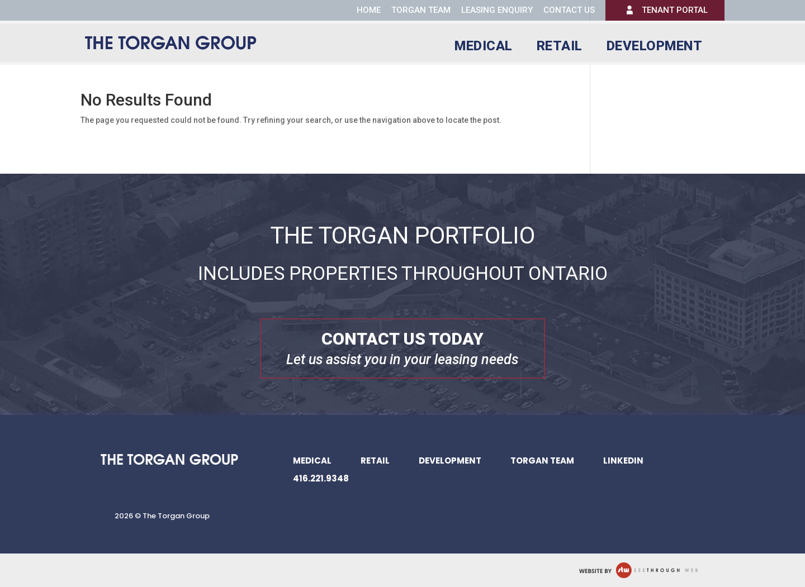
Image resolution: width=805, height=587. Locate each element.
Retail (560, 48)
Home (369, 10)
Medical (483, 48)
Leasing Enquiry (497, 10)
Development (655, 48)
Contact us (569, 10)
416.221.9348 (321, 478)
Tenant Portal (675, 10)
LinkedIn (623, 460)
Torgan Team (421, 10)
